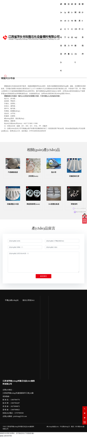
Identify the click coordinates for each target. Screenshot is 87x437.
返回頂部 (84, 422)
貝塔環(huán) (33, 176)
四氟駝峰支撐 (74, 176)
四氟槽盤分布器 (13, 204)
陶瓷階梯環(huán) (33, 204)
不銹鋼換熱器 (13, 172)
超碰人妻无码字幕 (6, 436)
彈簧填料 (74, 204)
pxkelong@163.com (20, 416)
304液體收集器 (53, 204)
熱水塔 (53, 172)
